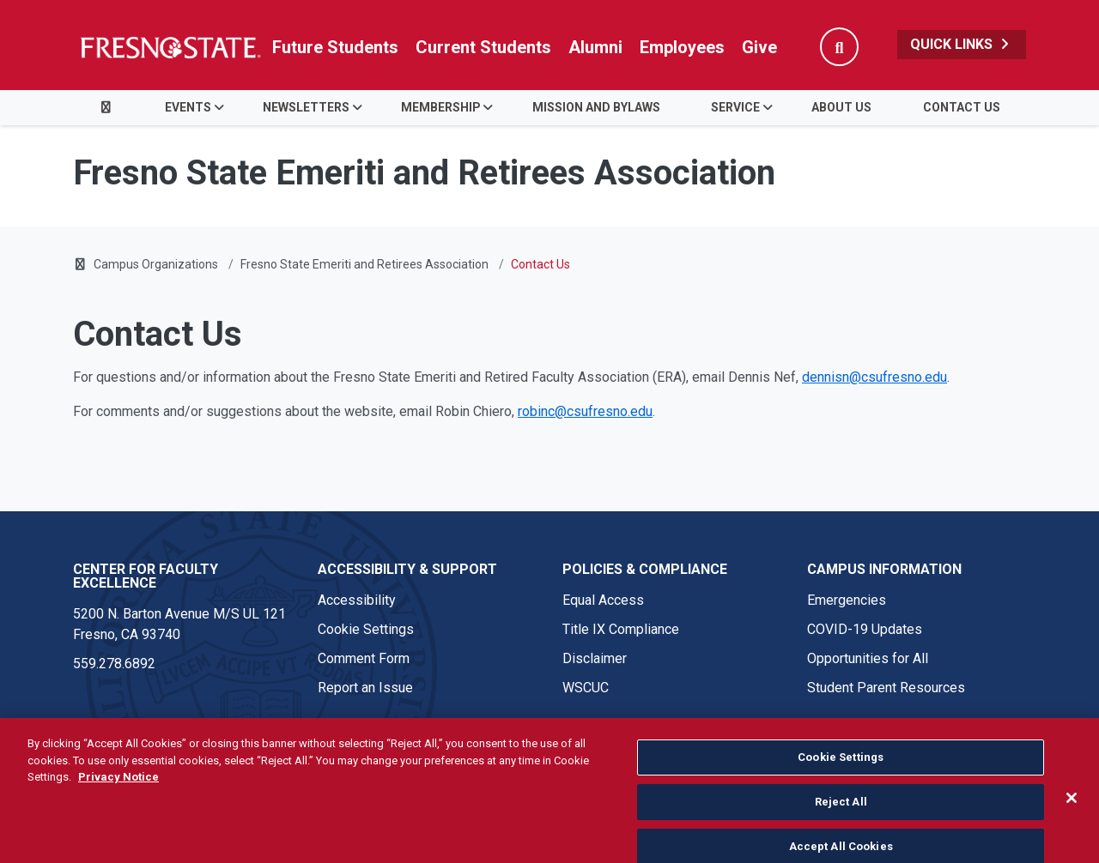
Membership (441, 107)
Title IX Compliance (620, 629)
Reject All (841, 826)
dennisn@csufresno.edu (874, 377)
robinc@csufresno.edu (585, 411)
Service (735, 107)
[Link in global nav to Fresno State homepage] (169, 47)
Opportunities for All (867, 658)
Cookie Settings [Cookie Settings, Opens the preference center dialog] (840, 782)
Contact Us (961, 107)
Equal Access (603, 600)
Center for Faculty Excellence (145, 576)
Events (188, 107)
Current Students (483, 47)
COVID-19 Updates (864, 629)
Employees (682, 47)
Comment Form (364, 658)
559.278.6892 (114, 663)
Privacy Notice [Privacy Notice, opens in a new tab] (118, 802)
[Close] (1071, 823)
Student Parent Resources (886, 687)
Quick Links (961, 44)
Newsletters (306, 107)
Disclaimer (594, 658)
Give (759, 47)
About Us (841, 107)
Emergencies (846, 600)
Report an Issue (365, 687)
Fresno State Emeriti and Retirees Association (364, 264)
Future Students (335, 47)
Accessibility (357, 600)
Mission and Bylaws (596, 107)
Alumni (595, 47)
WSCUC (585, 687)
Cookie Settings (366, 629)
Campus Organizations (156, 264)
